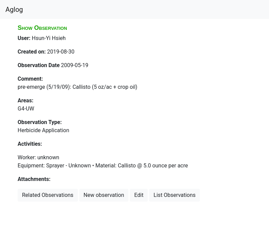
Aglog (14, 9)
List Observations (174, 195)
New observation (104, 195)
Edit (138, 195)
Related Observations (48, 195)
